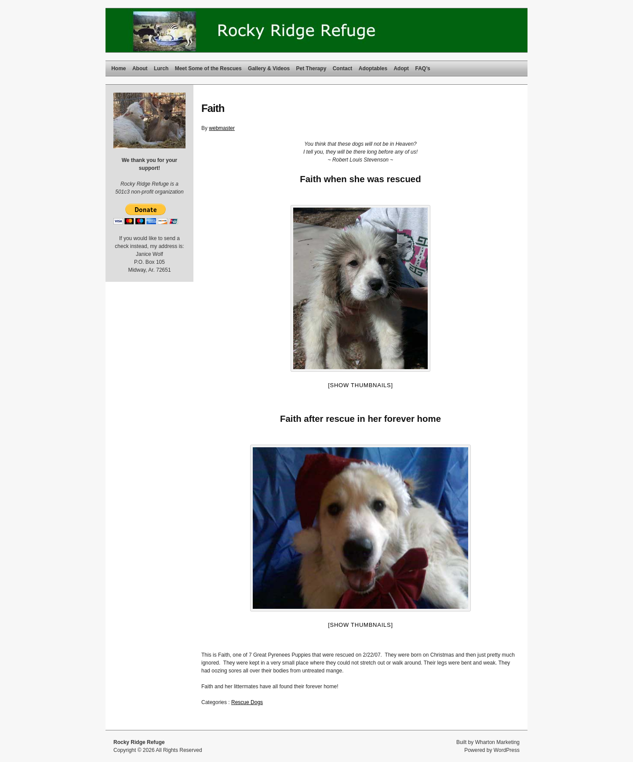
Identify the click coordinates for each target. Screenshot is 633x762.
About (140, 68)
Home (118, 68)
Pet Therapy (311, 68)
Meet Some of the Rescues (208, 68)
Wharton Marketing (497, 742)
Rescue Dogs (247, 702)
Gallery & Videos (269, 68)
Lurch (161, 68)
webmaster (222, 128)
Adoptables (373, 68)
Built (461, 742)
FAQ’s (422, 68)
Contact (343, 68)
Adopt (401, 68)
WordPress (507, 750)
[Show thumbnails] (360, 385)
